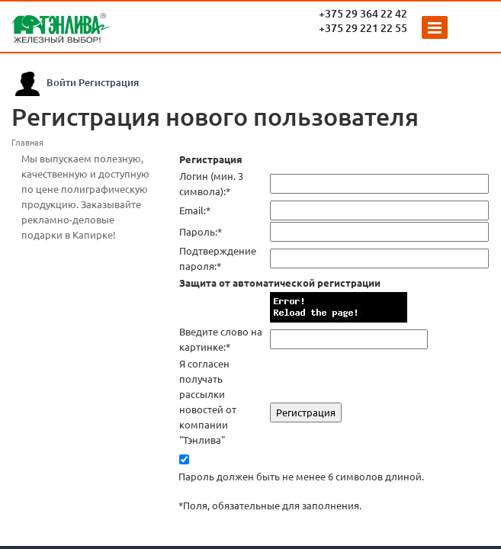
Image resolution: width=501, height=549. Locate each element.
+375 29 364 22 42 (363, 13)
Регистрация (109, 82)
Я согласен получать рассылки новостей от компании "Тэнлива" (207, 401)
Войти (61, 82)
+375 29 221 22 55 (363, 28)
